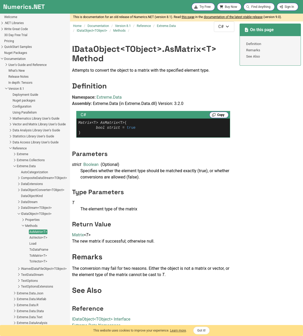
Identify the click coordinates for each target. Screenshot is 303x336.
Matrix (78, 234)
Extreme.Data (109, 97)
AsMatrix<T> (12, 184)
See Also (253, 56)
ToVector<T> (12, 214)
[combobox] (224, 26)
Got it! (201, 330)
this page (188, 17)
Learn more (178, 330)
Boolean (91, 164)
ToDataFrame (13, 202)
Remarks (253, 50)
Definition (253, 44)
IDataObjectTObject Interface (101, 319)
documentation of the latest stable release (233, 17)
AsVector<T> (12, 190)
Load (7, 196)
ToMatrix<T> (12, 208)
